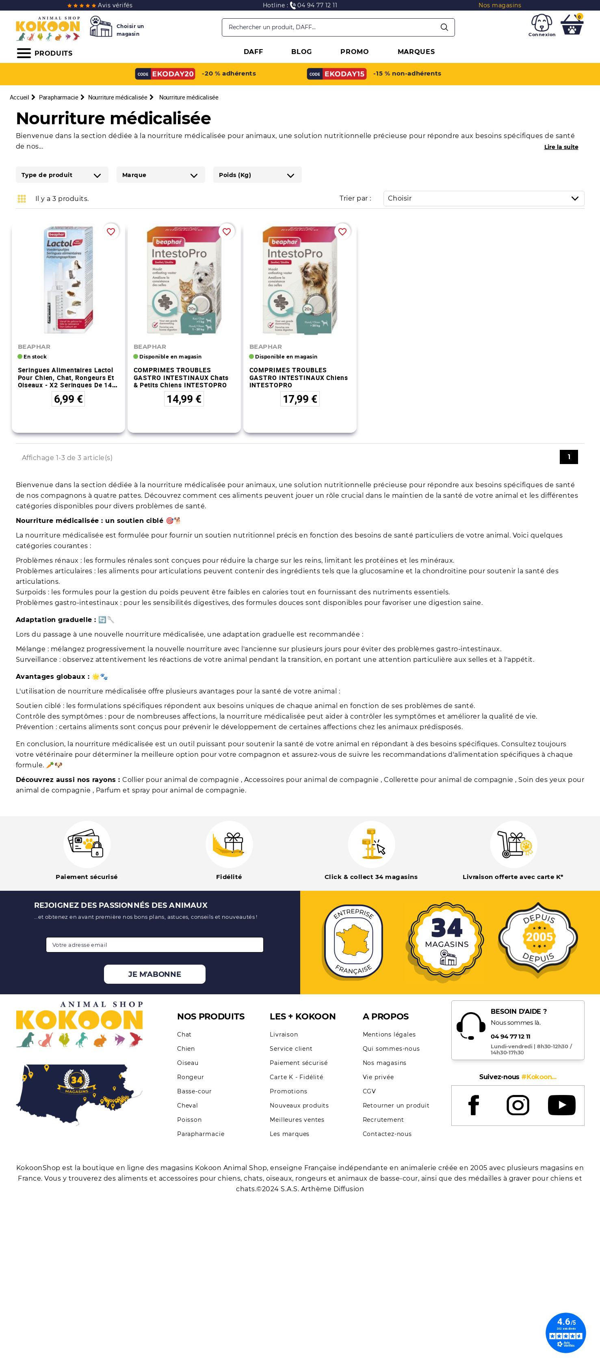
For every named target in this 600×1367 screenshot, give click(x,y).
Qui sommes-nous (391, 1048)
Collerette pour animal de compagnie (449, 780)
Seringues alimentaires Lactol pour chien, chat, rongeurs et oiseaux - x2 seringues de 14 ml (66, 381)
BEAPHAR (34, 346)
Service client (291, 1048)
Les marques (290, 1134)
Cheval (187, 1105)
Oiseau (188, 1063)
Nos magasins (385, 1063)
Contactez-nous (387, 1134)
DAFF (253, 52)
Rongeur (190, 1077)
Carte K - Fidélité (296, 1077)
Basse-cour (194, 1091)
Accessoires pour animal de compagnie (312, 780)
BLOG (301, 52)
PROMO (354, 52)
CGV (369, 1091)
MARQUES (416, 52)
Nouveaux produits (299, 1105)
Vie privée (378, 1077)
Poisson (189, 1119)
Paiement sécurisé (299, 1063)
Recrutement (383, 1119)
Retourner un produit (396, 1105)
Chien (186, 1048)
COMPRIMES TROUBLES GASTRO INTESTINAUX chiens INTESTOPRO (298, 377)
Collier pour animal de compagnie (181, 780)
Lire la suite (561, 147)
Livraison (284, 1034)
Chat (184, 1034)
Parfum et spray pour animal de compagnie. (171, 790)
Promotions (288, 1091)
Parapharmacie (200, 1134)
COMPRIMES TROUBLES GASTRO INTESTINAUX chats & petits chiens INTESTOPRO (181, 377)
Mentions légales (389, 1034)
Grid (22, 198)
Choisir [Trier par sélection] (486, 198)
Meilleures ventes (297, 1119)
